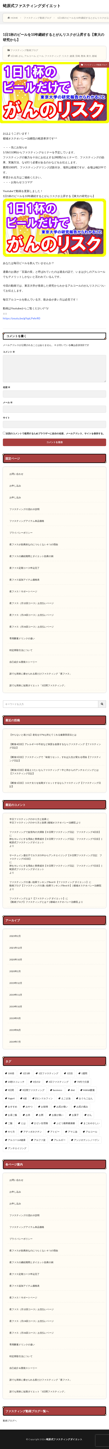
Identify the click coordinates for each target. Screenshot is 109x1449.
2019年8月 (15, 1030)
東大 (88, 56)
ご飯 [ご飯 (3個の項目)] (10, 1123)
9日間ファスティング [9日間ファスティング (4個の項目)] (33, 1090)
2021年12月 (15, 947)
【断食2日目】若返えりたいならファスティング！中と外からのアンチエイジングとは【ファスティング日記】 (54, 772)
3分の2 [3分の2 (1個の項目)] (36, 1081)
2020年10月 (15, 959)
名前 (6, 387)
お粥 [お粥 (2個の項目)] (41, 1114)
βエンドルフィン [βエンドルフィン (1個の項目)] (44, 1098)
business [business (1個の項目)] (57, 1090)
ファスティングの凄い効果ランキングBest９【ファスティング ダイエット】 (49, 882)
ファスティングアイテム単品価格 (26, 520)
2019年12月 (15, 983)
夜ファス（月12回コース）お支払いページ (31, 603)
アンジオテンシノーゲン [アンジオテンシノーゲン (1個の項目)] (86, 1140)
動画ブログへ (10, 1420)
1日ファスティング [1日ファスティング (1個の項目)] (48, 1073)
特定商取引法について (21, 650)
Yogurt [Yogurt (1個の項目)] (11, 1098)
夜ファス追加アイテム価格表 (24, 579)
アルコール (30, 56)
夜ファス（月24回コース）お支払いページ (31, 614)
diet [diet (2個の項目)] (73, 1090)
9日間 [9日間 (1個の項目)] (11, 1090)
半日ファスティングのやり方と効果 (27, 819)
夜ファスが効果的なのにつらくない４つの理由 (33, 544)
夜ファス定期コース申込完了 (24, 567)
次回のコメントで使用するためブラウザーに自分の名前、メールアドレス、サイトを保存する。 (55, 433)
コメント (9, 352)
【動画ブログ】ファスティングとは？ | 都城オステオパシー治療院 (43, 901)
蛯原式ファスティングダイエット (32, 6)
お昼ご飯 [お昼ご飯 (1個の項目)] (12, 1114)
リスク (65, 56)
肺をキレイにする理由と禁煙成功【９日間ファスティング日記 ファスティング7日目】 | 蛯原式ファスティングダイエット (55, 840)
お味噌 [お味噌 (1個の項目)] (44, 1106)
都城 (94, 56)
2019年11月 (15, 994)
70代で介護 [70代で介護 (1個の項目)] (83, 1081)
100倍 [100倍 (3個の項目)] (11, 1073)
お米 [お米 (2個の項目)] (28, 1114)
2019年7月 (15, 1041)
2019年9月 (15, 1018)
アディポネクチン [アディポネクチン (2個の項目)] (32, 1131)
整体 (83, 56)
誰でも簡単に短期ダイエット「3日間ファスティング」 (37, 685)
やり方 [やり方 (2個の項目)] (11, 1131)
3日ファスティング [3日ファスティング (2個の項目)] (59, 1081)
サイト (6, 418)
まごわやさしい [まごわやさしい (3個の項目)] (91, 1123)
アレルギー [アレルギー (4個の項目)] (59, 1140)
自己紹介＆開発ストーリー (23, 661)
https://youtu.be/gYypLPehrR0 (21, 318)
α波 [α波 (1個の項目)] (25, 1098)
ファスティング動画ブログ (37, 17)
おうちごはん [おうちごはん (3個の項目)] (86, 1098)
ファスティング (53, 56)
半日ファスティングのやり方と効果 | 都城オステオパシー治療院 (42, 822)
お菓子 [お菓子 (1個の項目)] (75, 1114)
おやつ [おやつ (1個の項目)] (29, 1106)
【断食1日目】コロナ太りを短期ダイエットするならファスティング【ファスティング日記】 (55, 784)
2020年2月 (15, 971)
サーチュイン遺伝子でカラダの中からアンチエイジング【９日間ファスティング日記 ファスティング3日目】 (55, 857)
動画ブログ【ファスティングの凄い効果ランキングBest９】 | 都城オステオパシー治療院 (55, 885)
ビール (40, 56)
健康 (72, 56)
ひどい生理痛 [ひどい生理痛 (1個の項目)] (41, 1123)
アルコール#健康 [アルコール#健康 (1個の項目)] (16, 1140)
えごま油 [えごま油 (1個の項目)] (65, 1098)
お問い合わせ (16, 473)
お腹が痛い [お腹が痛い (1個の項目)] (57, 1114)
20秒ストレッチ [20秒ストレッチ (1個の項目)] (16, 1081)
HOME (14, 17)
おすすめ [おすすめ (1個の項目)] (12, 1106)
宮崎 (77, 56)
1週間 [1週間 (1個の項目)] (84, 1073)
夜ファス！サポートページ (23, 591)
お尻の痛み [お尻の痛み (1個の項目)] (82, 1106)
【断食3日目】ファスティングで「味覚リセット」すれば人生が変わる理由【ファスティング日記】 (55, 759)
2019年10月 (15, 1006)
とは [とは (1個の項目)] (23, 1123)
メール (8, 402)
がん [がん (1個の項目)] (89, 1114)
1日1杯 (14, 56)
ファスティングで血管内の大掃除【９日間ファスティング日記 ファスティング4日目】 (55, 832)
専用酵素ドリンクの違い (22, 638)
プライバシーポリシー (21, 532)
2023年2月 (15, 936)
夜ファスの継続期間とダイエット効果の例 (31, 556)
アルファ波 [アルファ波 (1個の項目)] (39, 1140)
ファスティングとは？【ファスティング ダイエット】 (37, 898)
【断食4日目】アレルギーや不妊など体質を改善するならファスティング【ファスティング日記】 (55, 746)
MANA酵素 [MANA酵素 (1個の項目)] (89, 1090)
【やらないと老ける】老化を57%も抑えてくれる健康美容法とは (42, 734)
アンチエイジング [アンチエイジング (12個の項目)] (17, 1148)
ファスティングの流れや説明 (24, 509)
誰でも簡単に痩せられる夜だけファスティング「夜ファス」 (40, 673)
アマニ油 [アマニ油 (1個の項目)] (72, 1131)
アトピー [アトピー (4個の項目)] (55, 1131)
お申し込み (15, 485)
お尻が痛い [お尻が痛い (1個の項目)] (62, 1106)
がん (21, 56)
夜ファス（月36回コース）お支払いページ (31, 626)
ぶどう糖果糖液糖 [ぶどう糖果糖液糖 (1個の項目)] (65, 1123)
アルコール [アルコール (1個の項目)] (91, 1131)
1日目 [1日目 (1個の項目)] (70, 1073)
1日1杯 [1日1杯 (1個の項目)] (26, 1073)
